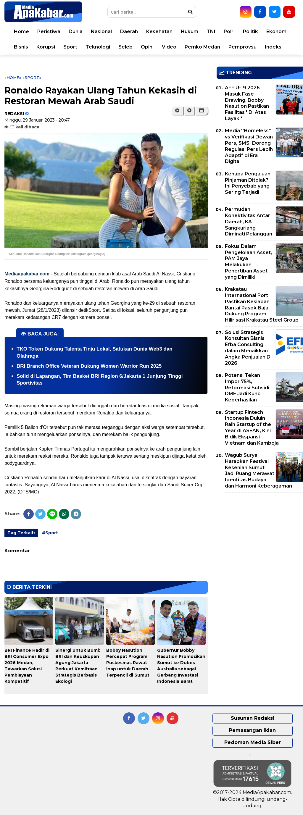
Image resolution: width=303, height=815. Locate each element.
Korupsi (45, 47)
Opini (147, 47)
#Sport (50, 532)
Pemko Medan (202, 47)
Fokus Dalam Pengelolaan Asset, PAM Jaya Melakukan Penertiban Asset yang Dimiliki (248, 261)
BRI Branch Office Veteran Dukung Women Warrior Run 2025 (89, 366)
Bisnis (21, 47)
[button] (202, 110)
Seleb (125, 47)
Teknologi (98, 47)
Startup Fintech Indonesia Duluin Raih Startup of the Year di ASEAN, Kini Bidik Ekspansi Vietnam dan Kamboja (252, 427)
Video (169, 47)
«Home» (12, 77)
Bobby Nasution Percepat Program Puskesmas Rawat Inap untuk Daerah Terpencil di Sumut (127, 663)
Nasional (101, 31)
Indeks (273, 47)
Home (21, 31)
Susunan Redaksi (252, 718)
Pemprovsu (242, 47)
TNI (211, 31)
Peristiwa (48, 31)
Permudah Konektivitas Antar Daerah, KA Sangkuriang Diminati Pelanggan (248, 221)
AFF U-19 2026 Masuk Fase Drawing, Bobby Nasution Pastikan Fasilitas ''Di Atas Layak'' (247, 103)
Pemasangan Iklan (252, 730)
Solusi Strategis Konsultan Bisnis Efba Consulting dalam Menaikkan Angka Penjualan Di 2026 (248, 348)
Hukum (189, 31)
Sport (70, 47)
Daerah (129, 31)
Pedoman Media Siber (252, 742)
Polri (229, 31)
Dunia (76, 31)
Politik (250, 31)
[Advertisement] (260, 538)
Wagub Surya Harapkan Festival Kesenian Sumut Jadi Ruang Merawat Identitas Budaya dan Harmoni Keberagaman (258, 470)
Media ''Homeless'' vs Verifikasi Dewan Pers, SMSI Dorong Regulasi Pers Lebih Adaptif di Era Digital (249, 146)
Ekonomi (277, 31)
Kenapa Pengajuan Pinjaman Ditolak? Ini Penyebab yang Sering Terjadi (247, 183)
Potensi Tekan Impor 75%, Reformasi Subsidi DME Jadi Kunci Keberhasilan (247, 387)
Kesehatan (159, 31)
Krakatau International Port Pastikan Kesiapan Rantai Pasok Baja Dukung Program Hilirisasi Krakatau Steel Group (262, 304)
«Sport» (31, 77)
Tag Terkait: (21, 532)
